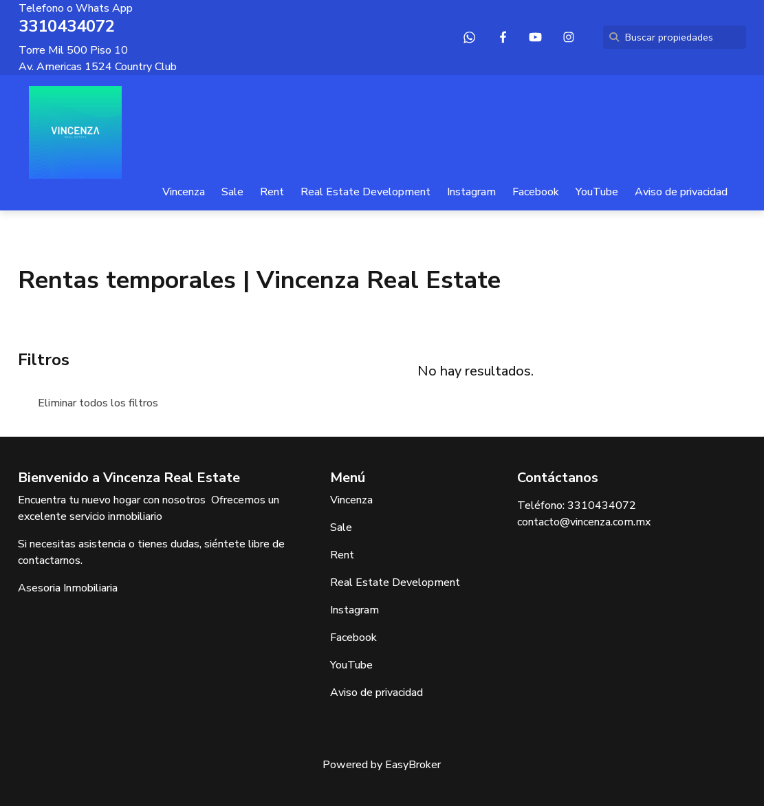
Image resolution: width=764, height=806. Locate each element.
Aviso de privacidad (681, 191)
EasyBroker (413, 764)
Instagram (471, 191)
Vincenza (183, 191)
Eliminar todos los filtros (98, 403)
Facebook (535, 191)
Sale (232, 191)
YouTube (597, 191)
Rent (272, 191)
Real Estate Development (365, 191)
